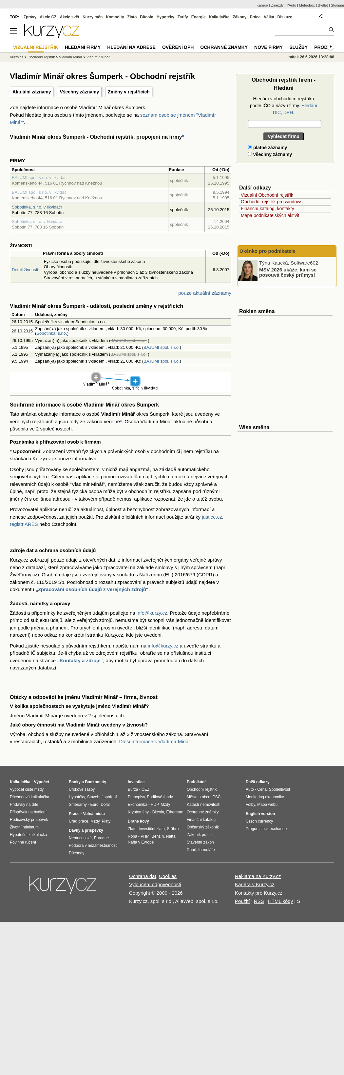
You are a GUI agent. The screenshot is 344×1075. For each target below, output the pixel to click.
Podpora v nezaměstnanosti (93, 845)
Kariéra (262, 5)
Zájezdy (277, 5)
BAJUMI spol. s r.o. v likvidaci (39, 177)
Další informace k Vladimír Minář (154, 741)
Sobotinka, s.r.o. (51, 333)
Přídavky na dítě (24, 804)
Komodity (115, 17)
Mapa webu (267, 804)
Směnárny (78, 804)
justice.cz (212, 517)
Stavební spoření (102, 797)
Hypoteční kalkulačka (28, 834)
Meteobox (307, 5)
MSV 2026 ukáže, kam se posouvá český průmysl (287, 272)
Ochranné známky (224, 47)
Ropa (132, 836)
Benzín (158, 836)
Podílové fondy (160, 797)
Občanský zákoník (203, 827)
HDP (155, 804)
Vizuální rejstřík (35, 47)
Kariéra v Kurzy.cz (255, 884)
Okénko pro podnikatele (267, 251)
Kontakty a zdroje (80, 660)
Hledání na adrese (131, 47)
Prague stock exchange (266, 828)
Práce (255, 17)
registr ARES (24, 524)
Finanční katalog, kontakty (267, 208)
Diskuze (284, 17)
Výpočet (41, 782)
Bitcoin (146, 17)
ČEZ (145, 789)
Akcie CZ (48, 17)
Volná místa (94, 813)
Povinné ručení (23, 842)
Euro (94, 804)
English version (260, 813)
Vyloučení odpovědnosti (155, 884)
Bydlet (323, 5)
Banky (75, 782)
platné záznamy (267, 147)
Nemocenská (80, 838)
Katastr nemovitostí (203, 804)
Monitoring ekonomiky (265, 797)
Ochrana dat (142, 876)
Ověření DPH (178, 47)
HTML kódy (280, 901)
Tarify (183, 17)
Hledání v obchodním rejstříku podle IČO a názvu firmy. (283, 105)
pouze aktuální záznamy (204, 293)
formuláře (206, 849)
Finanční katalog (201, 819)
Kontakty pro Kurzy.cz (258, 893)
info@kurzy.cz (152, 613)
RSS (259, 901)
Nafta (171, 836)
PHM (145, 836)
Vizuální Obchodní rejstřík (267, 195)
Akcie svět (69, 17)
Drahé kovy (138, 821)
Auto (250, 789)
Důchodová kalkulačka (29, 797)
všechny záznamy (270, 154)
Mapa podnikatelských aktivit (270, 215)
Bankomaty (95, 782)
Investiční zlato (151, 828)
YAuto (291, 5)
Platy (106, 821)
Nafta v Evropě (141, 842)
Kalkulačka (219, 17)
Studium (337, 5)
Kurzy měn (93, 17)
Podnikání (196, 782)
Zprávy (30, 17)
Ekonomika (137, 804)
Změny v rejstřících (129, 91)
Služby (298, 47)
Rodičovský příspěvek (29, 819)
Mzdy (95, 821)
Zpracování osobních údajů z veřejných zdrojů (92, 589)
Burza (133, 789)
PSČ (217, 797)
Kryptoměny (138, 812)
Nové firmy (268, 47)
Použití (242, 901)
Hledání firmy (83, 47)
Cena (262, 789)
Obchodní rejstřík (41, 57)
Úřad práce (78, 821)
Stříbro (173, 828)
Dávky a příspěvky (86, 830)
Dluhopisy (136, 797)
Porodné (101, 838)
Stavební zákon (200, 842)
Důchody (76, 853)
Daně (191, 849)
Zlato (132, 17)
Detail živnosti (25, 269)
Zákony (239, 17)
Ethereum (174, 812)
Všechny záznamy (79, 91)
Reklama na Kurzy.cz (258, 876)
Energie (198, 17)
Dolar (105, 804)
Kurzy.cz (16, 57)
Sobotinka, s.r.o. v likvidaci (37, 207)
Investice (136, 782)
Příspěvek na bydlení (28, 812)
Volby (250, 804)
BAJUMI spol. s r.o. (161, 347)
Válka (269, 17)
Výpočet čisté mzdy (27, 789)
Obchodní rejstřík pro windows (271, 201)
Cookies (168, 876)
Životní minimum (24, 827)
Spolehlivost (279, 789)
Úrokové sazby (82, 789)
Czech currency (259, 821)
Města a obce (198, 797)
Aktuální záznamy (31, 91)
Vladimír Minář (70, 57)
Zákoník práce (199, 834)
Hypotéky (165, 17)
